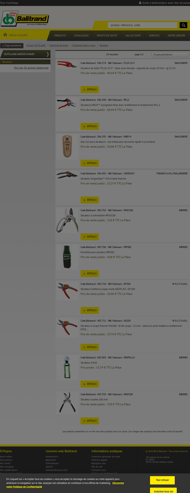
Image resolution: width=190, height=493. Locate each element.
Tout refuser (162, 483)
